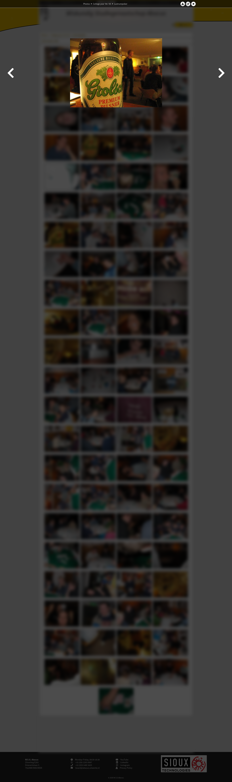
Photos (86, 3)
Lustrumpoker (120, 3)
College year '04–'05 (102, 3)
